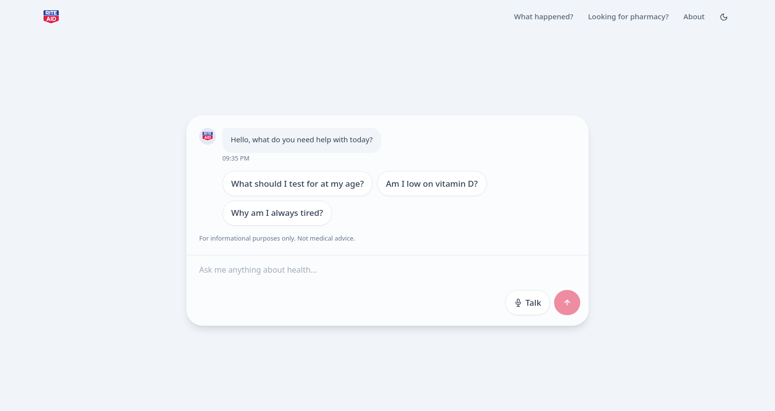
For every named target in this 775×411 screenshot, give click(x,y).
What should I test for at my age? (297, 183)
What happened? (543, 16)
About (694, 16)
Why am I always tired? (277, 212)
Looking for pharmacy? (628, 16)
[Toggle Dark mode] (723, 16)
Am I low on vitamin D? (431, 183)
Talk (527, 302)
